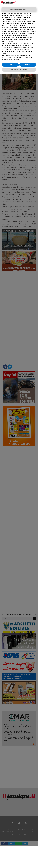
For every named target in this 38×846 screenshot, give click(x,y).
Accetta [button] (27, 64)
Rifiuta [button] (10, 64)
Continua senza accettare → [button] (19, 9)
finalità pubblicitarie (8, 35)
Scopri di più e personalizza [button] (19, 69)
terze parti (30, 23)
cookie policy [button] (31, 21)
